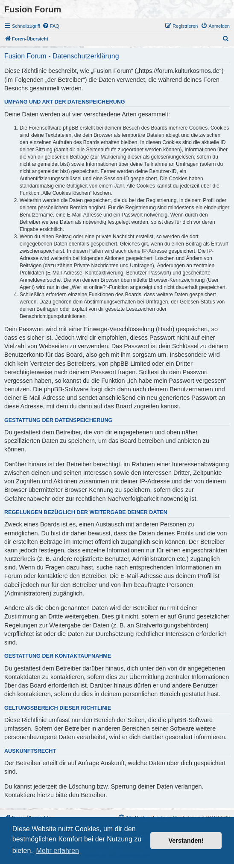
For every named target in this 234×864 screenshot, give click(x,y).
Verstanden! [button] (186, 840)
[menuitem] (50, 26)
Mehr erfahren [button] (57, 850)
